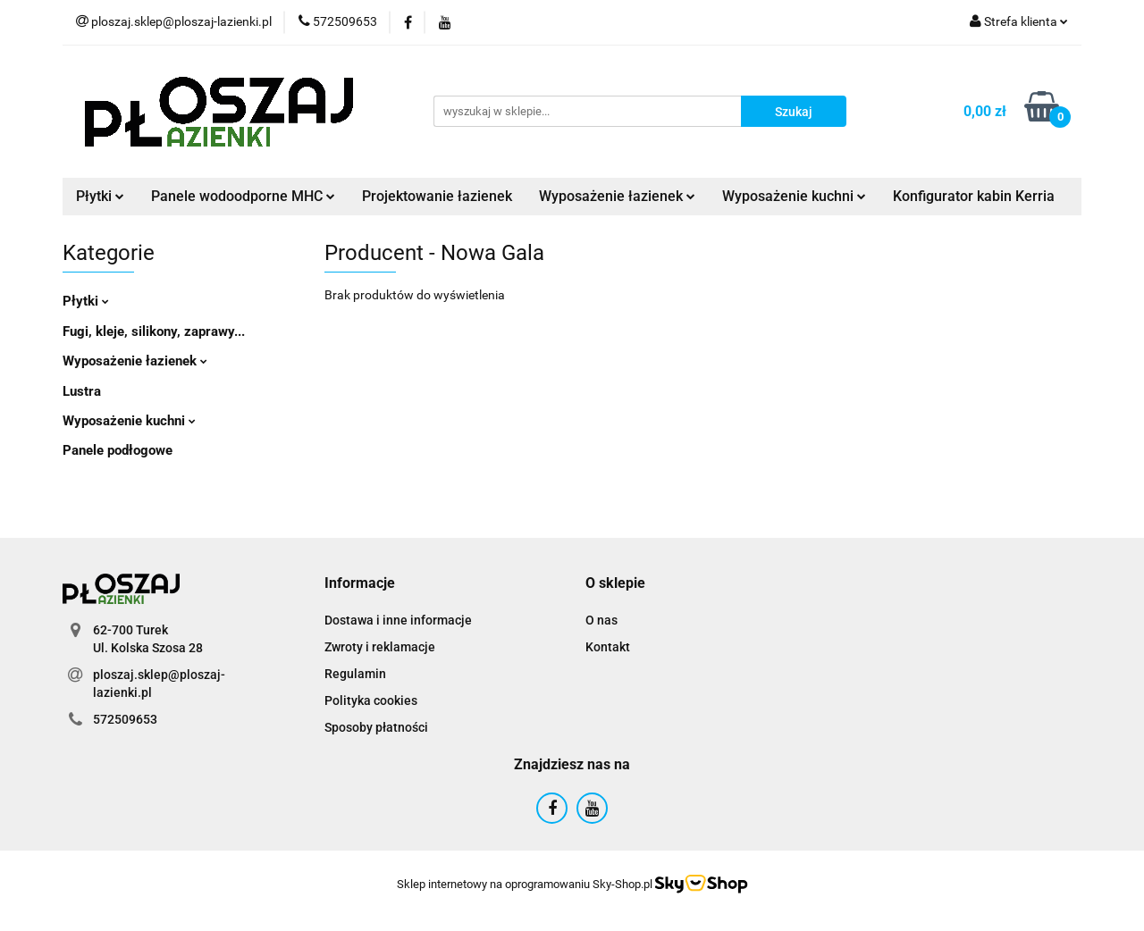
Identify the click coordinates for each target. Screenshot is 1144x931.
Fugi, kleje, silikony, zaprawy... (154, 331)
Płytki (100, 196)
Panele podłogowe (117, 450)
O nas (601, 620)
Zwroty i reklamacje (379, 647)
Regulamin (355, 674)
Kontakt (607, 647)
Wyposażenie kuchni (794, 196)
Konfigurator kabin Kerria (974, 196)
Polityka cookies (370, 700)
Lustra (82, 391)
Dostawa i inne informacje (398, 620)
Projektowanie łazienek (437, 196)
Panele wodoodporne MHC (243, 196)
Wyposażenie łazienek (617, 196)
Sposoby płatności (376, 727)
